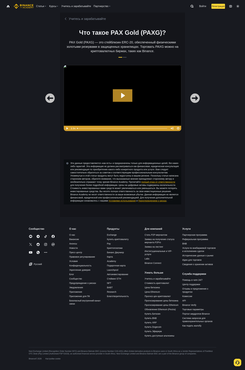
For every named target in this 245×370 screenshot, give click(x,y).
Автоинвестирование (117, 274)
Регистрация (218, 6)
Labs (147, 258)
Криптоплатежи (114, 248)
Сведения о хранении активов (197, 264)
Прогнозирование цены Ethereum (161, 305)
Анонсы (73, 243)
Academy (111, 261)
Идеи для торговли (192, 260)
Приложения (75, 292)
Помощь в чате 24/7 (192, 280)
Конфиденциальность (80, 265)
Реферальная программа (195, 239)
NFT (109, 283)
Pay (109, 243)
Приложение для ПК (79, 296)
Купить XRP (151, 322)
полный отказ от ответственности (158, 182)
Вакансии (74, 239)
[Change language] (230, 6)
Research (111, 292)
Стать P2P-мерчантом (156, 235)
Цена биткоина (152, 287)
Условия (73, 261)
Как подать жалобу (191, 325)
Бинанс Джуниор (115, 252)
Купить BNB (151, 318)
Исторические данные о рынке (197, 255)
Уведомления (76, 287)
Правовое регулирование (82, 257)
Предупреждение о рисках (82, 283)
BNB (184, 243)
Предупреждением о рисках (152, 200)
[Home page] (24, 6)
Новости (73, 248)
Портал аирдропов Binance (196, 314)
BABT (110, 287)
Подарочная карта (116, 265)
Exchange (112, 235)
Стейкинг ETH (114, 278)
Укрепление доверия (79, 270)
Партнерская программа (194, 235)
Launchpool (112, 270)
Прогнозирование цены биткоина (161, 300)
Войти (202, 6)
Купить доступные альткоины (159, 335)
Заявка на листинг (154, 247)
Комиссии (187, 296)
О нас (72, 235)
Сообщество (75, 278)
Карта (110, 257)
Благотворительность (118, 296)
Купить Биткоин (152, 314)
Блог (71, 274)
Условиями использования (122, 200)
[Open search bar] (191, 6)
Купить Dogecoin (153, 327)
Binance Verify (189, 305)
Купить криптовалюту (118, 239)
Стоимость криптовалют (157, 283)
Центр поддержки (191, 284)
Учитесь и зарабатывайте (158, 278)
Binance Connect (153, 263)
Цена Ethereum (152, 292)
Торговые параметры (193, 309)
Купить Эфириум (153, 331)
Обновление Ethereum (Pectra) (160, 309)
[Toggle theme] (237, 6)
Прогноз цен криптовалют (158, 296)
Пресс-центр (75, 252)
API (184, 300)
